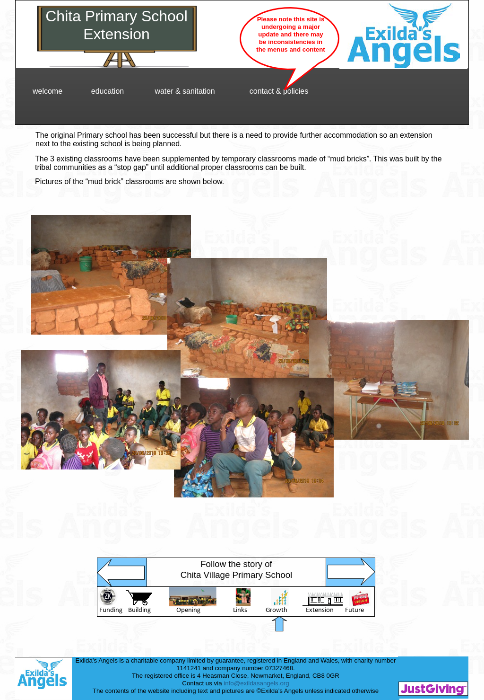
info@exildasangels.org (256, 683)
